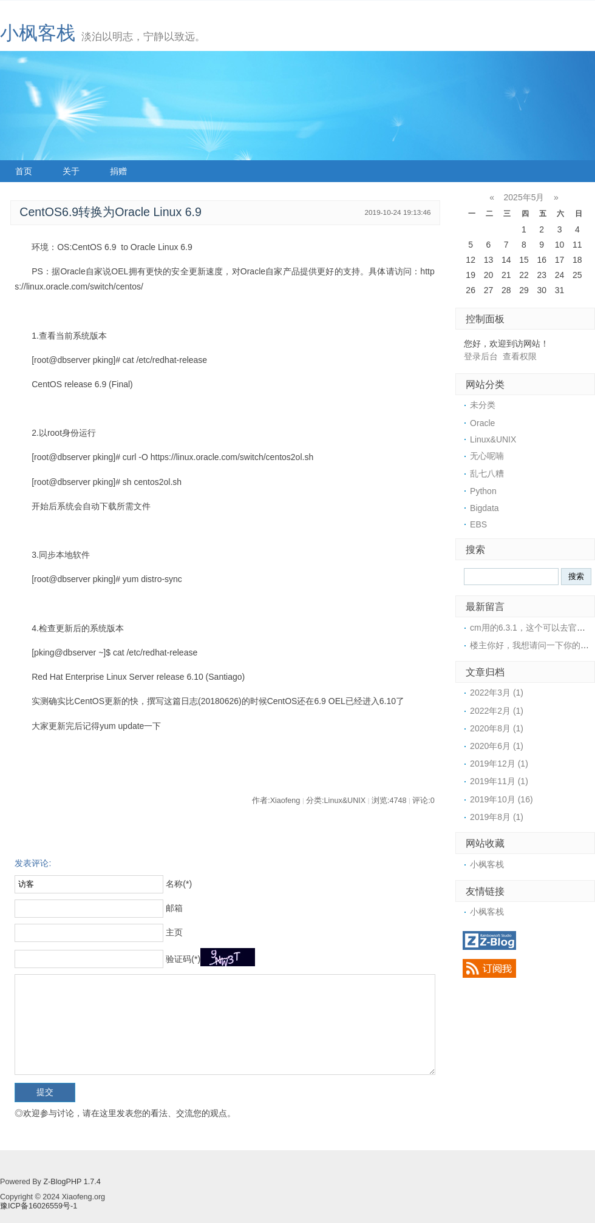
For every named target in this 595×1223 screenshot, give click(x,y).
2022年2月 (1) (496, 711)
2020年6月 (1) (496, 746)
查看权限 (520, 356)
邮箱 (174, 908)
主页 (174, 932)
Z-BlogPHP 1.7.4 (71, 1181)
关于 (71, 171)
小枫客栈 (37, 33)
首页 (23, 171)
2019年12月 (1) (499, 763)
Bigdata (484, 508)
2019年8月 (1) (496, 817)
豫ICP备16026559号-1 (38, 1206)
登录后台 (481, 356)
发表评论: (33, 863)
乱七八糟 (487, 473)
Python (483, 491)
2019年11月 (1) (499, 781)
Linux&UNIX (493, 439)
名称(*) (179, 884)
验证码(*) (183, 959)
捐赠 (118, 171)
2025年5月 (524, 197)
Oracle (482, 423)
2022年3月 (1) (496, 692)
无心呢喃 (487, 456)
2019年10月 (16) (501, 799)
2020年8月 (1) (496, 728)
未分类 (482, 405)
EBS (478, 524)
